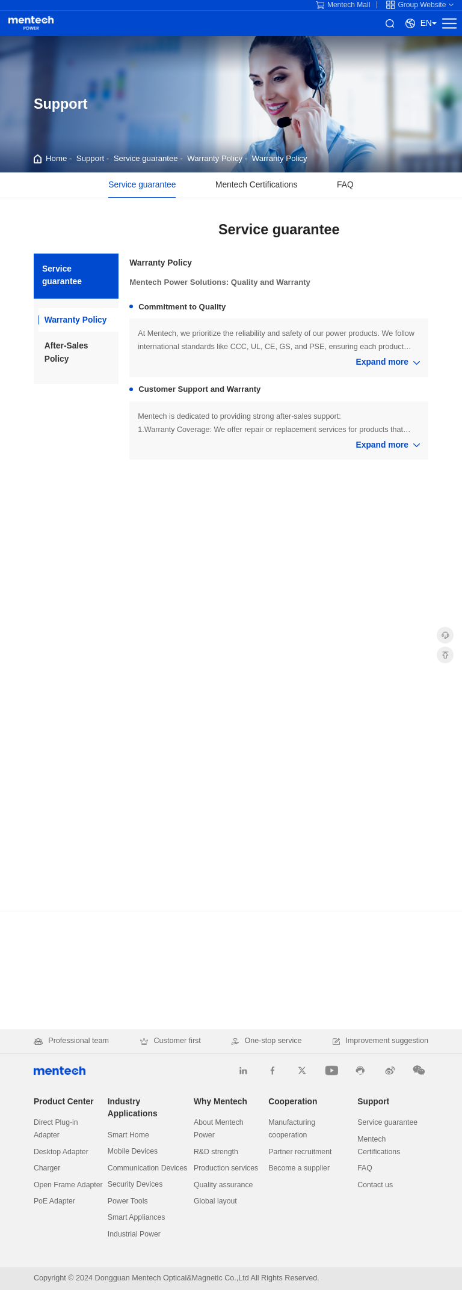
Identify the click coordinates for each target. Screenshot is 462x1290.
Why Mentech (220, 1101)
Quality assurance (223, 1185)
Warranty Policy (214, 158)
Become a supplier (299, 1168)
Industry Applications (133, 1108)
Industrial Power (134, 1234)
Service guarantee (146, 158)
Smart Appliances (136, 1217)
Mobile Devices (133, 1151)
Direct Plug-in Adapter (56, 1128)
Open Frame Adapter (68, 1185)
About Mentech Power (219, 1128)
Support (90, 158)
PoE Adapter (54, 1201)
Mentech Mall (343, 5)
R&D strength (216, 1152)
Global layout (215, 1201)
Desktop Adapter (61, 1152)
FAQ (345, 184)
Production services (226, 1168)
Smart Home (128, 1135)
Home (56, 158)
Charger (47, 1168)
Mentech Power (31, 23)
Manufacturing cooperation (291, 1128)
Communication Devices (148, 1168)
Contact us (375, 1185)
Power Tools (128, 1201)
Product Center (64, 1101)
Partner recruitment (299, 1152)
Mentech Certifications (256, 184)
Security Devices (135, 1184)
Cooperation (292, 1101)
